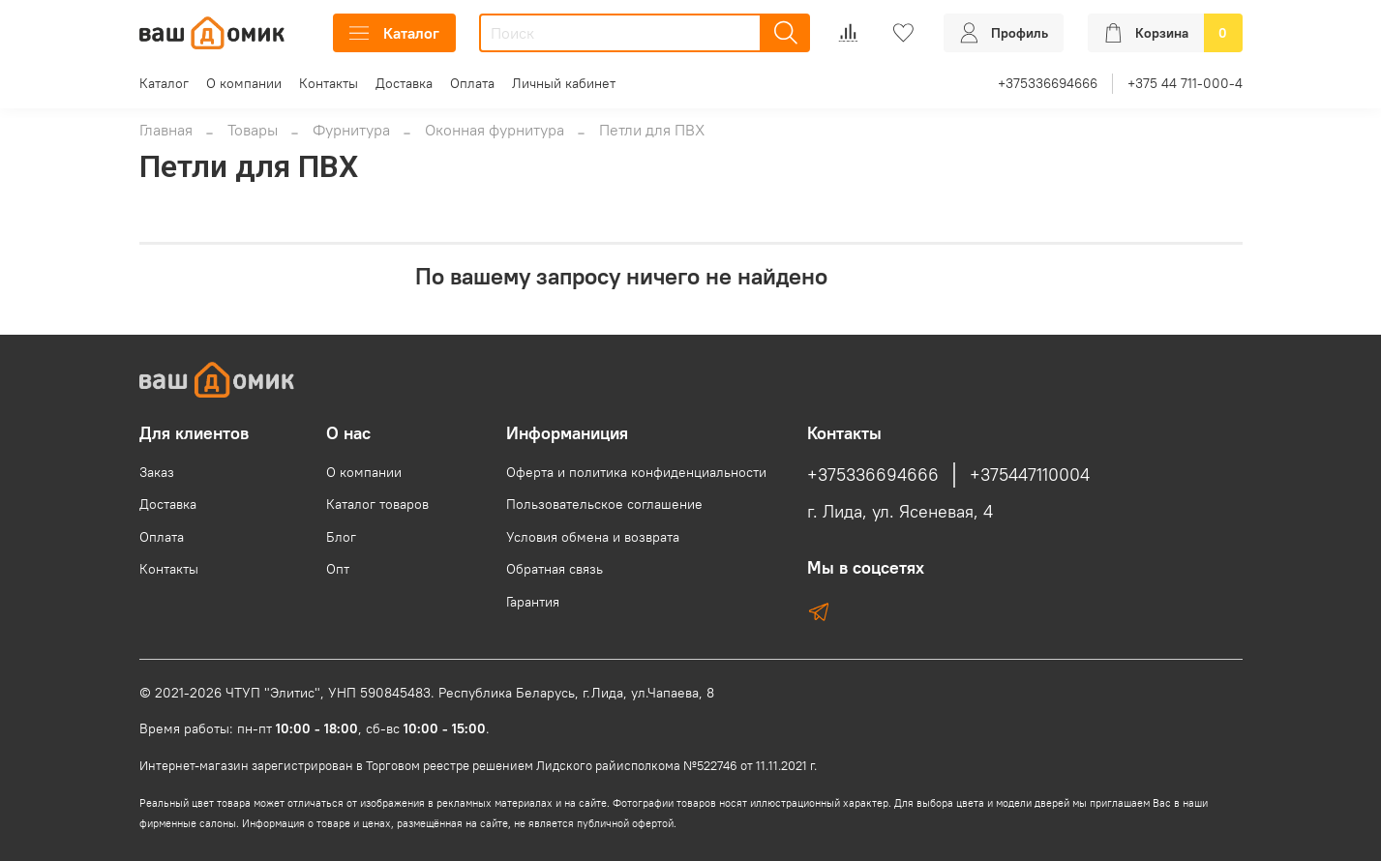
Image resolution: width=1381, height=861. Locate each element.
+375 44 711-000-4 (1185, 83)
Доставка (404, 83)
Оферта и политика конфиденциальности (636, 472)
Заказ (156, 472)
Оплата (472, 83)
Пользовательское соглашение (604, 504)
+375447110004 (1030, 475)
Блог (341, 537)
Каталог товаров (377, 504)
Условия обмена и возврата (592, 537)
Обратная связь (554, 569)
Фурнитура (351, 129)
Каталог (394, 33)
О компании (244, 83)
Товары (252, 129)
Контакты (328, 83)
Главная (166, 129)
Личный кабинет (563, 83)
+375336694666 (1047, 83)
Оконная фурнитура (494, 129)
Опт (337, 569)
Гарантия (532, 601)
